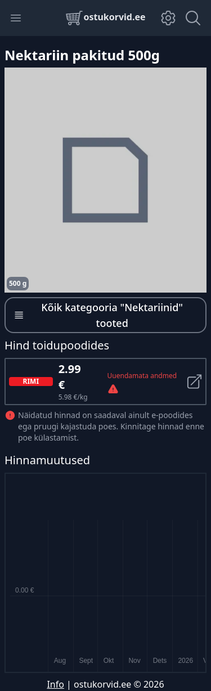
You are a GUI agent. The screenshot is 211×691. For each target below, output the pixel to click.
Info (55, 684)
